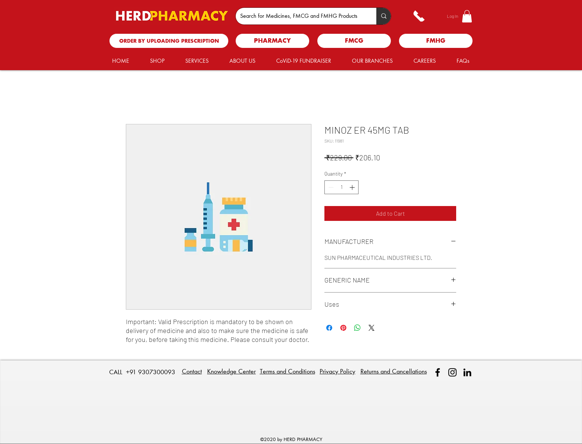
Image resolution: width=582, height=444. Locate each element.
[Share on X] (371, 327)
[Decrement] (330, 187)
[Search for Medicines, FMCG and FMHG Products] (300, 16)
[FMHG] (436, 40)
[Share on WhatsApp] (357, 327)
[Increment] (352, 187)
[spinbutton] (341, 187)
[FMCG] (354, 40)
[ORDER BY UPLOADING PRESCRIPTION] (169, 40)
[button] (467, 16)
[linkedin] (467, 372)
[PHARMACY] (272, 40)
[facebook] (437, 372)
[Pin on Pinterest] (343, 327)
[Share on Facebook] (329, 327)
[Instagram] (452, 372)
